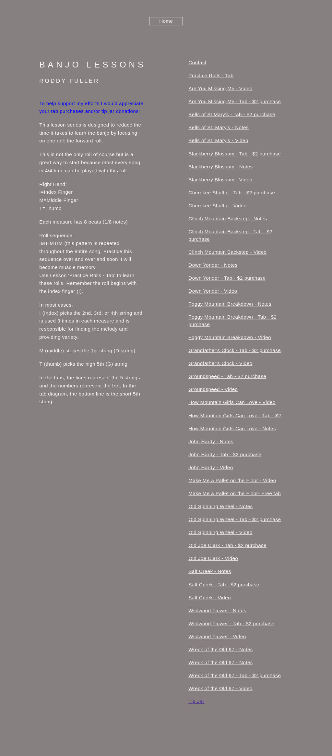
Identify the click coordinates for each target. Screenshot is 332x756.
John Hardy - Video (210, 468)
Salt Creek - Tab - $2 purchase (223, 585)
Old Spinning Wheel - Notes (220, 507)
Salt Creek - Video (209, 598)
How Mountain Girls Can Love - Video (231, 403)
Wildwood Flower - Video (217, 637)
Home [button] (166, 21)
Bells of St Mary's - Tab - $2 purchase (231, 115)
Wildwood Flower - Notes (217, 611)
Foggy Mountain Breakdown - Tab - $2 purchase (232, 321)
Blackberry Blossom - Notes (220, 167)
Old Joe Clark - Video (213, 559)
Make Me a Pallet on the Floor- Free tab (234, 494)
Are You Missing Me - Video (220, 89)
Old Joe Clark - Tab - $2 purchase (227, 546)
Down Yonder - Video (212, 291)
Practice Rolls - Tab (210, 76)
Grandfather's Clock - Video (220, 364)
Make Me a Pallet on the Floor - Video (232, 481)
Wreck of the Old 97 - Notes (220, 650)
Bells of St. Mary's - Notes (218, 128)
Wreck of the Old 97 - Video (220, 689)
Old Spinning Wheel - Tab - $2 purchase (234, 520)
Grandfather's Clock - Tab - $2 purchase (234, 351)
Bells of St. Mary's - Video (218, 141)
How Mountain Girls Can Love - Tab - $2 (234, 416)
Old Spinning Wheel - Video (220, 533)
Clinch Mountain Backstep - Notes (227, 219)
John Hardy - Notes (210, 442)
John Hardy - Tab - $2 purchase (224, 455)
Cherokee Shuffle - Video (217, 206)
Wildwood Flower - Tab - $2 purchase (231, 624)
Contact (197, 63)
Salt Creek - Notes (209, 572)
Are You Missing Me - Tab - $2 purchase (234, 102)
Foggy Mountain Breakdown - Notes (229, 304)
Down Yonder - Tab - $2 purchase (227, 278)
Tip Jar (196, 702)
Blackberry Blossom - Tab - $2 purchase (234, 154)
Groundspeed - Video (213, 390)
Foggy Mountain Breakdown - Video (229, 338)
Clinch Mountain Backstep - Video (227, 252)
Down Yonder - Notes (212, 265)
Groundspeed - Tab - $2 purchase (227, 377)
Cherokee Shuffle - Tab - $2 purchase (231, 193)
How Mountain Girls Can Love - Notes (232, 429)
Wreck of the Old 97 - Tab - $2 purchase (234, 676)
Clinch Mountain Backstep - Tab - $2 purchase (230, 235)
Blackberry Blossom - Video (220, 180)
